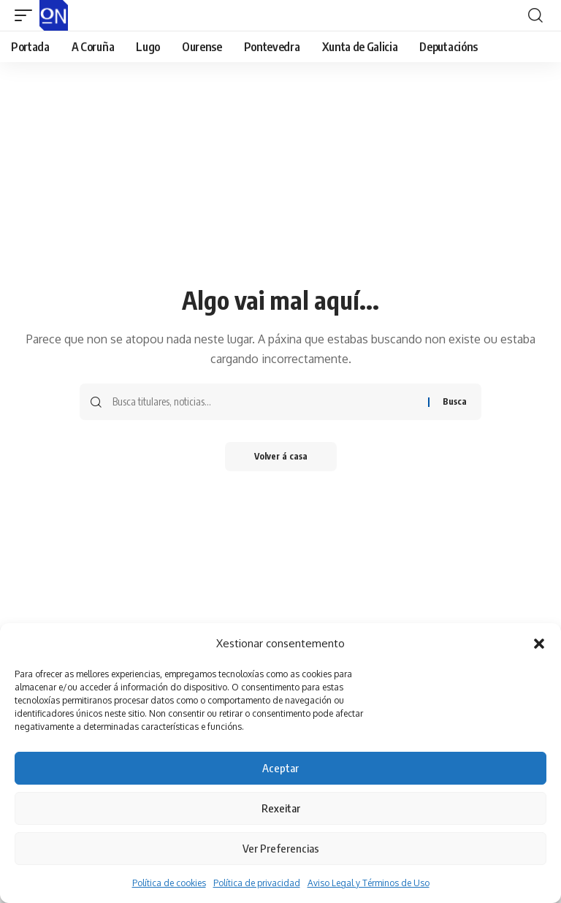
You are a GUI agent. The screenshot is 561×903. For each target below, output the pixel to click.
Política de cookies (169, 882)
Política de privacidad (256, 882)
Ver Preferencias (281, 848)
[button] (539, 643)
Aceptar (280, 767)
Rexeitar (281, 808)
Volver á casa (281, 456)
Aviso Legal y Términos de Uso (369, 882)
